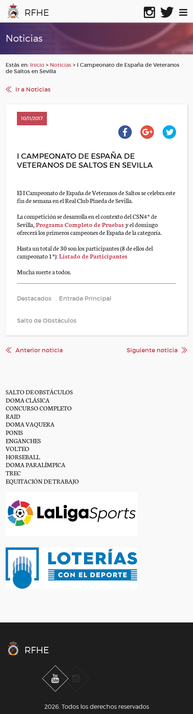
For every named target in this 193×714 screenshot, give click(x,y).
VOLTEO (17, 448)
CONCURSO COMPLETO (39, 407)
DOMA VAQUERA (30, 423)
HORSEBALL (23, 456)
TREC (13, 472)
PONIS (14, 432)
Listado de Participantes (93, 255)
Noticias (60, 65)
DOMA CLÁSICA (28, 399)
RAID (13, 416)
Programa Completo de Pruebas (80, 224)
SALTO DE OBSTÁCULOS (39, 391)
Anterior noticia (39, 350)
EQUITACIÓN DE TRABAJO (42, 481)
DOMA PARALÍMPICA (35, 464)
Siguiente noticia (152, 350)
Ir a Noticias (33, 89)
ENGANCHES (23, 440)
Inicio (37, 65)
